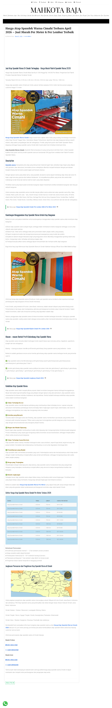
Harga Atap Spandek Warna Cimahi (20, 143)
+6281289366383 (15, 685)
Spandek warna (14, 173)
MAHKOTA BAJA (56, 9)
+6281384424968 (15, 670)
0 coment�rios (30, 41)
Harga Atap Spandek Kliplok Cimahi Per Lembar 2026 (35, 341)
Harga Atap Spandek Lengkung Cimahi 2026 (33, 393)
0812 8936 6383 (15, 680)
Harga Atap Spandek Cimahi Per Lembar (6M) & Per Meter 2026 (39, 217)
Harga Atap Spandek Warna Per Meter (36, 502)
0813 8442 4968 (15, 665)
